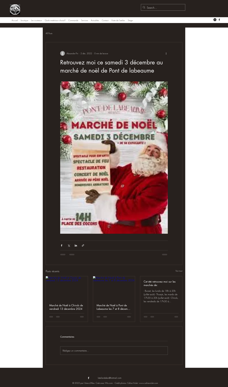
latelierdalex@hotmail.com (109, 378)
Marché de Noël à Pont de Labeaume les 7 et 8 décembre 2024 (114, 307)
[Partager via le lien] (83, 245)
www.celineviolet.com (148, 383)
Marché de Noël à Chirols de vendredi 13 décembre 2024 (66, 307)
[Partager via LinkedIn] (75, 245)
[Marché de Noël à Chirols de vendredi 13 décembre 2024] (67, 288)
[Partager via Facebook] (61, 245)
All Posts (49, 33)
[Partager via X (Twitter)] (68, 245)
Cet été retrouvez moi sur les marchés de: (160, 283)
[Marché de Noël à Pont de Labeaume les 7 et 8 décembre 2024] (114, 288)
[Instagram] (214, 19)
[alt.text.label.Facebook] (219, 19)
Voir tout (179, 270)
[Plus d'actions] (166, 53)
